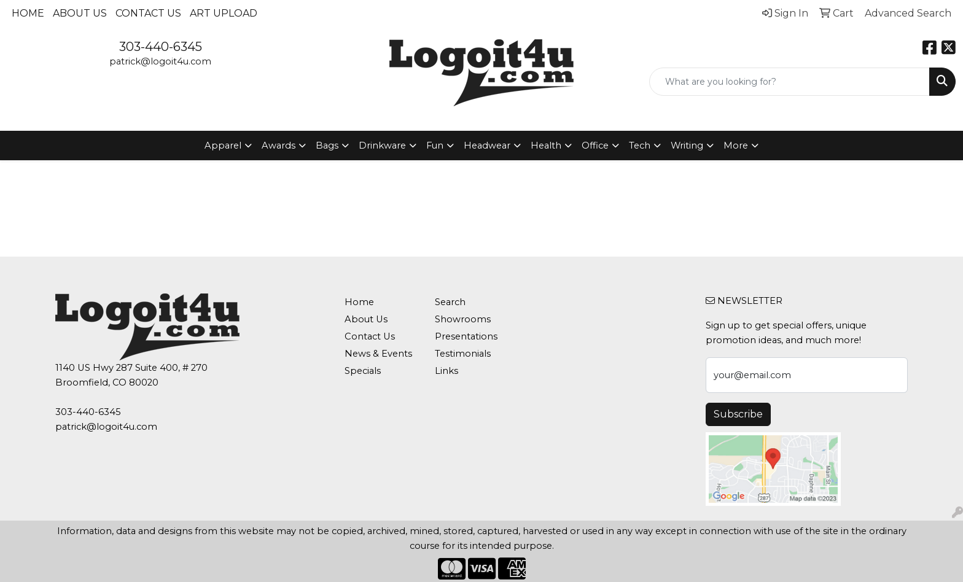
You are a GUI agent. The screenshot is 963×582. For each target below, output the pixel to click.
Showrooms (463, 319)
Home (28, 13)
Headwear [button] (487, 145)
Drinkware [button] (382, 145)
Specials (363, 370)
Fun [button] (434, 145)
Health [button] (546, 145)
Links (446, 370)
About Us (80, 13)
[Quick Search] (789, 82)
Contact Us (148, 13)
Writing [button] (687, 145)
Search (450, 302)
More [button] (735, 145)
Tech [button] (639, 145)
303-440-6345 (160, 46)
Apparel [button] (223, 145)
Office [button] (595, 145)
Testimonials (463, 353)
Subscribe (738, 414)
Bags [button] (327, 145)
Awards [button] (278, 145)
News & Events (378, 353)
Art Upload (223, 13)
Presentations (466, 336)
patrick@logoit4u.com (160, 61)
